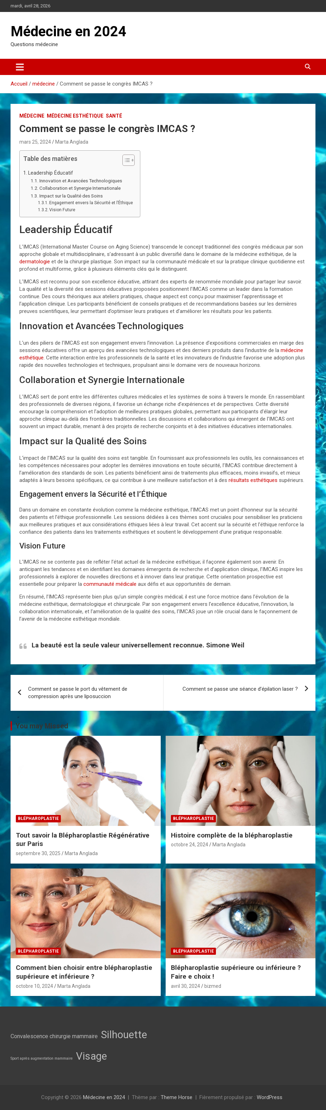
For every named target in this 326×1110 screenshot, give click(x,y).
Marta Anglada (71, 142)
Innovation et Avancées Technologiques (80, 180)
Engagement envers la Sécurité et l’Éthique (91, 202)
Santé (114, 116)
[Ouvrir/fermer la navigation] (20, 67)
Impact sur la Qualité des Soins (71, 196)
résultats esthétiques (252, 480)
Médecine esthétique (75, 116)
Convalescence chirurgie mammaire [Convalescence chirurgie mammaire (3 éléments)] (54, 1036)
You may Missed (41, 726)
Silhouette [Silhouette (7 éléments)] (124, 1035)
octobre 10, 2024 (34, 986)
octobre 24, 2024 (189, 844)
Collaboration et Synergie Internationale (80, 188)
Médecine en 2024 (68, 31)
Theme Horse (176, 1097)
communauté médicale (109, 584)
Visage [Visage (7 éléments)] (91, 1056)
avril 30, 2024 (185, 986)
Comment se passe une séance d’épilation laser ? (240, 689)
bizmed (212, 986)
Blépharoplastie (38, 818)
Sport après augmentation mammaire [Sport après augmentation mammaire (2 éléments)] (42, 1058)
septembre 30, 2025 (38, 853)
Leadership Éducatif (50, 173)
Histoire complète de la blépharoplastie (232, 835)
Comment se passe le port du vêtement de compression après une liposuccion (77, 693)
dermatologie (34, 261)
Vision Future (62, 209)
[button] (125, 161)
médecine (31, 116)
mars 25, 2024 (35, 142)
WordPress (269, 1097)
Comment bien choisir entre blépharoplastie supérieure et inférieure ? (84, 972)
